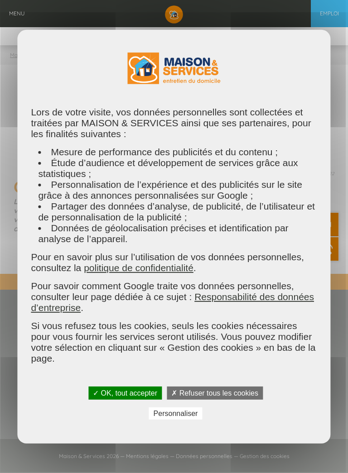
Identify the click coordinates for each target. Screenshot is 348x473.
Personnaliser (176, 413)
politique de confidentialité (138, 267)
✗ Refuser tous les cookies (214, 393)
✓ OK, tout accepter (125, 393)
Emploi (329, 13)
